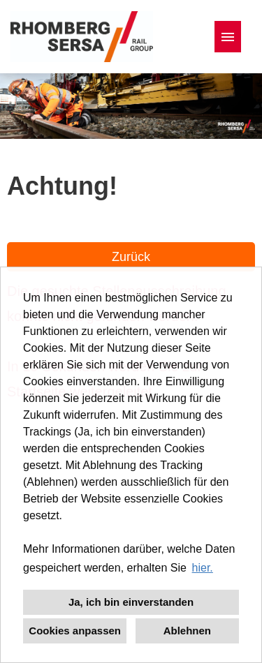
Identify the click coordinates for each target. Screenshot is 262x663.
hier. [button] (202, 568)
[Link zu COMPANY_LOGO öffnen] (81, 36)
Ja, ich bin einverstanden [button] (131, 602)
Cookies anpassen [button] (75, 630)
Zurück (131, 257)
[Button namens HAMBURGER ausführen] (227, 36)
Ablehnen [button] (187, 630)
